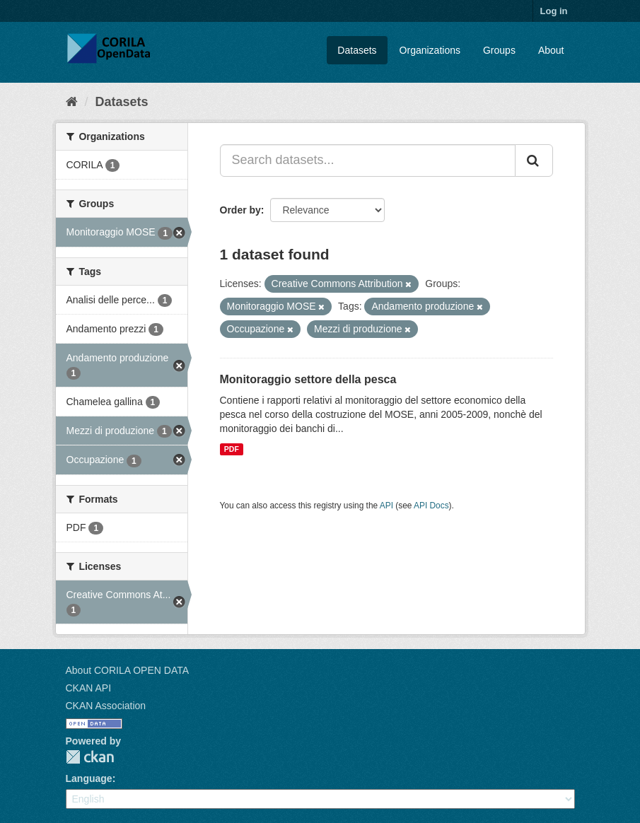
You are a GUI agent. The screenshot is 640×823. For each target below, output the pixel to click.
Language (89, 778)
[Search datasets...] (368, 160)
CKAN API (89, 688)
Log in (554, 11)
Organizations (430, 50)
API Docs (431, 505)
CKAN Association (106, 705)
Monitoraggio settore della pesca (308, 379)
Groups (499, 50)
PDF (231, 449)
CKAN (90, 756)
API (386, 505)
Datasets (356, 50)
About (551, 50)
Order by (240, 210)
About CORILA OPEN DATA (128, 670)
